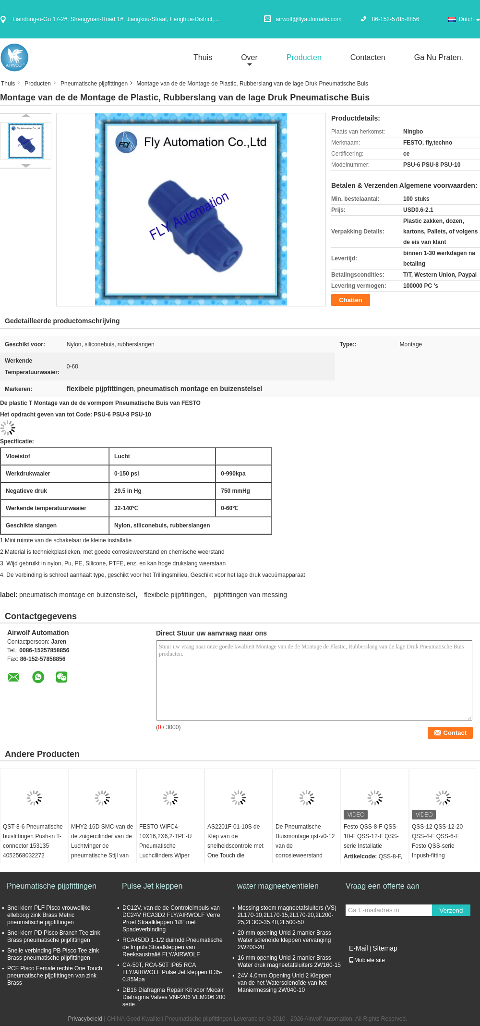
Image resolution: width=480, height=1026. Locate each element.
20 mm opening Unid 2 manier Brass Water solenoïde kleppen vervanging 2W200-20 (284, 940)
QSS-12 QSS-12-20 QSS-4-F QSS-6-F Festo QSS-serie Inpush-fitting (437, 841)
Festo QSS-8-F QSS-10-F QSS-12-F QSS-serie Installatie (371, 836)
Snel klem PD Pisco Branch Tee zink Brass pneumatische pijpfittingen (53, 936)
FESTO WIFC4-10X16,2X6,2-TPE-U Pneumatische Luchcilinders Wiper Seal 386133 (165, 845)
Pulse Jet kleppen (152, 886)
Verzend (451, 910)
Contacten (367, 57)
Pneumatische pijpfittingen (94, 83)
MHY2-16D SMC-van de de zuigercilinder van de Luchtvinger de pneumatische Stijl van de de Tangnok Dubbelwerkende (102, 850)
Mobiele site (366, 960)
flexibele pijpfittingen (174, 594)
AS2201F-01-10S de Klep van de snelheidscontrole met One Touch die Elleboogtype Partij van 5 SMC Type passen (236, 850)
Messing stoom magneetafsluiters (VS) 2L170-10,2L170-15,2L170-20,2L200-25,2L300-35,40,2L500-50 (287, 915)
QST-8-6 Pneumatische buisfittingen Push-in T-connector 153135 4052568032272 (33, 841)
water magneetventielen (278, 886)
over (249, 57)
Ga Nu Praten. (438, 57)
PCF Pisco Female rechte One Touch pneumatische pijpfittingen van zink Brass (54, 975)
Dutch (469, 19)
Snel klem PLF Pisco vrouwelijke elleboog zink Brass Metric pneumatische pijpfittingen (48, 915)
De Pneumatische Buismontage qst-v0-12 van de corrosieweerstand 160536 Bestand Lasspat (305, 850)
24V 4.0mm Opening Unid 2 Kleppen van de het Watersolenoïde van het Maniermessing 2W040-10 (284, 982)
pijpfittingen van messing (250, 594)
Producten (304, 57)
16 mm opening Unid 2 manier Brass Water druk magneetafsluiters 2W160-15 (289, 961)
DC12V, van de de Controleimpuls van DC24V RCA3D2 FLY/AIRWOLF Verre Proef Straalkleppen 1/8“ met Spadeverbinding (171, 918)
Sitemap (384, 948)
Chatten (350, 300)
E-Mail (358, 948)
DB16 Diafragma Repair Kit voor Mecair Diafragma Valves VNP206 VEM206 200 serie (174, 997)
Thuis (202, 57)
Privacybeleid (85, 1018)
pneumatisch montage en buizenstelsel (77, 594)
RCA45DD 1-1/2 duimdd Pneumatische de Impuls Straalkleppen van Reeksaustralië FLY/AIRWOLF (172, 947)
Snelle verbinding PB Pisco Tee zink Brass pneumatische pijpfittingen (53, 954)
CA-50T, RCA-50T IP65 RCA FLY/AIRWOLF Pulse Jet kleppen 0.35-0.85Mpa (172, 972)
